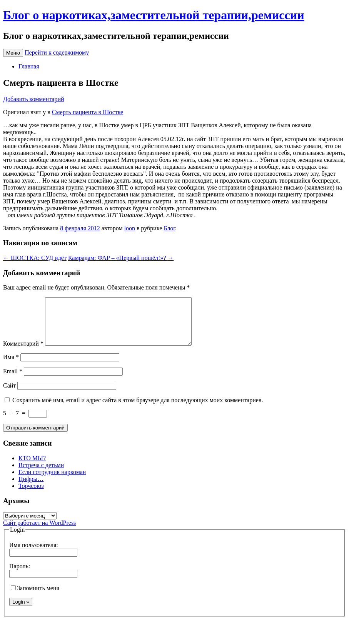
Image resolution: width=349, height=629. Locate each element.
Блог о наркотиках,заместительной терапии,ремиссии (153, 15)
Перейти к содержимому (57, 52)
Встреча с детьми (41, 474)
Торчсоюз (31, 495)
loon (129, 228)
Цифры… (30, 488)
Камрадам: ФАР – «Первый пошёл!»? (121, 258)
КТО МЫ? (32, 467)
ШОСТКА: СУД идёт (35, 258)
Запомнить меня (35, 597)
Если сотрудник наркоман (52, 481)
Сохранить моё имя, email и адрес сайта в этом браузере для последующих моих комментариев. (137, 409)
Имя (11, 366)
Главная (28, 66)
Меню (13, 53)
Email (12, 380)
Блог (169, 228)
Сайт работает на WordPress (39, 532)
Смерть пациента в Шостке (87, 112)
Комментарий (23, 352)
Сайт (9, 394)
